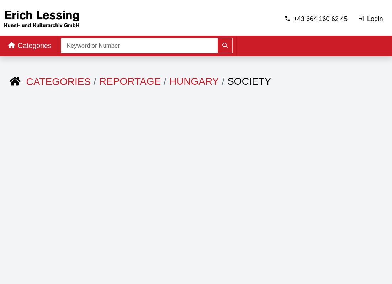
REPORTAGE (130, 81)
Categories (58, 81)
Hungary (194, 81)
